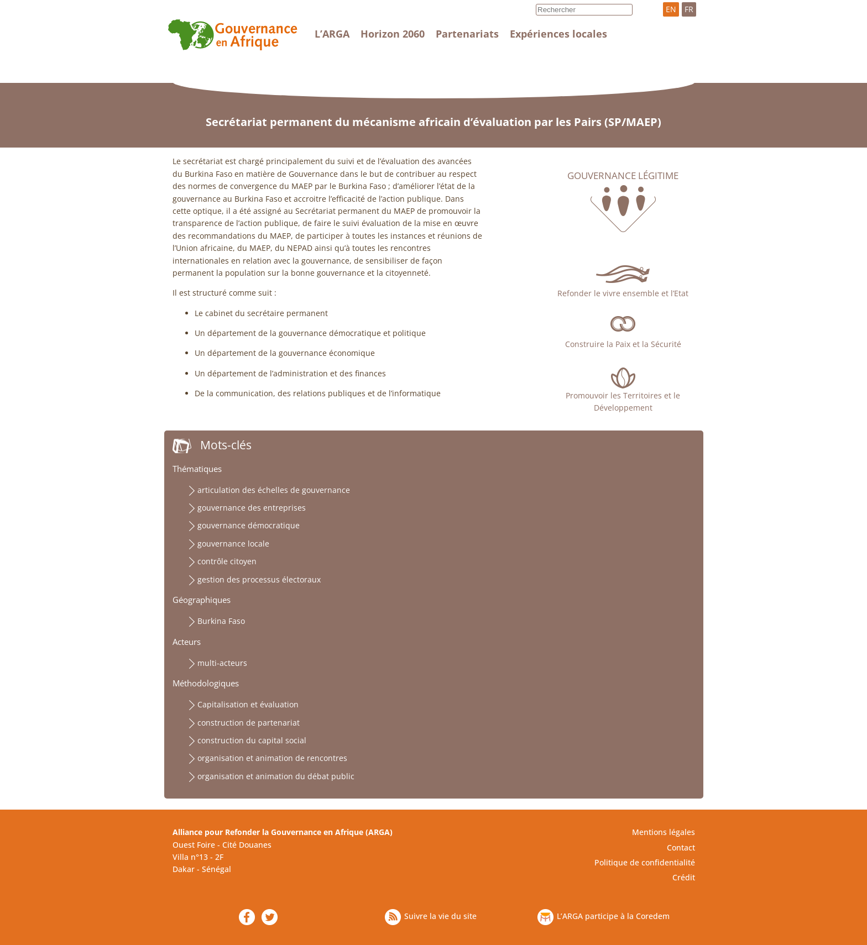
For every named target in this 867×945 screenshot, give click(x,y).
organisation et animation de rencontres (272, 758)
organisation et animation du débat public (275, 776)
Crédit (683, 877)
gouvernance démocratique (248, 525)
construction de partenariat (248, 722)
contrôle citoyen (227, 561)
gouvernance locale (233, 543)
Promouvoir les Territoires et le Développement (623, 401)
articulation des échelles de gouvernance (273, 490)
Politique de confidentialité (644, 862)
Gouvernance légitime (622, 176)
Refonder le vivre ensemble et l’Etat (622, 293)
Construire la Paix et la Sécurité (623, 344)
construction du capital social (251, 740)
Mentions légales (663, 832)
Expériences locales (558, 33)
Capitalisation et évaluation (248, 704)
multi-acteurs (222, 663)
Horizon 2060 (393, 33)
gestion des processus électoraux (259, 579)
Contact (681, 847)
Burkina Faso (221, 621)
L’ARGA (332, 33)
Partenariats (467, 33)
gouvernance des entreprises (251, 507)
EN (671, 9)
